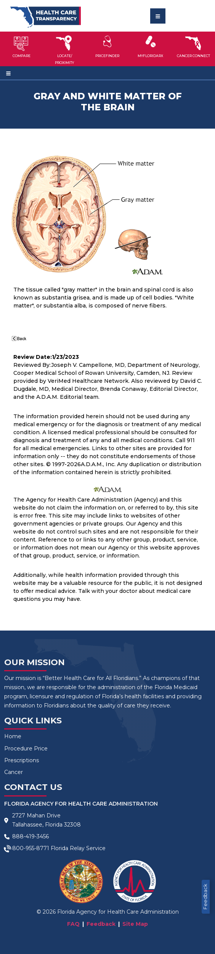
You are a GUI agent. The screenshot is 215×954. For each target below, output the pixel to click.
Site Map (135, 924)
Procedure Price (26, 748)
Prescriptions (21, 760)
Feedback (205, 896)
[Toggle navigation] (157, 16)
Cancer (13, 772)
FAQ (73, 924)
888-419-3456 (30, 836)
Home (12, 736)
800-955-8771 (30, 848)
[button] (21, 48)
